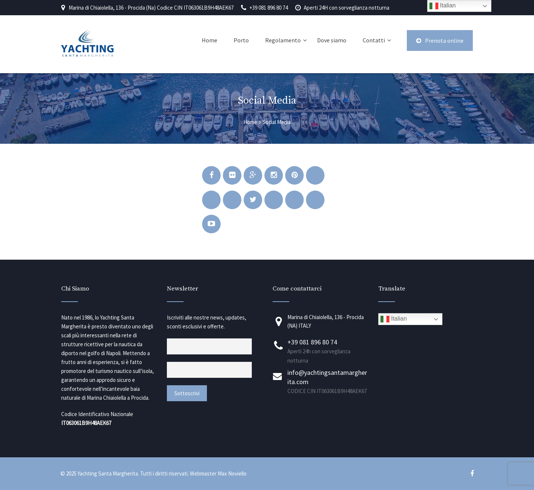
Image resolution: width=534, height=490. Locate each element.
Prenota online (440, 40)
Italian (393, 319)
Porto (241, 40)
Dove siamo (331, 40)
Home (209, 40)
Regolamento (283, 40)
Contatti (374, 40)
